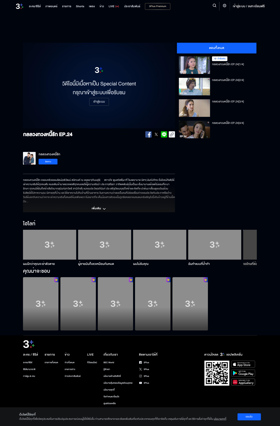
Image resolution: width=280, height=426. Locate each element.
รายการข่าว (70, 369)
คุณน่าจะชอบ (36, 271)
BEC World (108, 362)
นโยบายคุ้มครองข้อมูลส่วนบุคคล (117, 383)
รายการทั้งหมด (51, 362)
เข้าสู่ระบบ (99, 101)
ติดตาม (48, 161)
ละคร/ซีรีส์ (27, 362)
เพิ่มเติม (99, 209)
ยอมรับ (249, 417)
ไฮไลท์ (29, 224)
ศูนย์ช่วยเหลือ (109, 403)
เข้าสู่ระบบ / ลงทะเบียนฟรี (249, 6)
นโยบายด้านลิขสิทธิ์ (112, 376)
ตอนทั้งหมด (216, 48)
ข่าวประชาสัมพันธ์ (73, 376)
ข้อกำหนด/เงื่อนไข (111, 396)
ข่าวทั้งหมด (70, 362)
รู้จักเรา (106, 369)
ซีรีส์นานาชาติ (29, 369)
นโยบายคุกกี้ (109, 390)
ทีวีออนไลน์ (92, 362)
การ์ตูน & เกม (29, 376)
